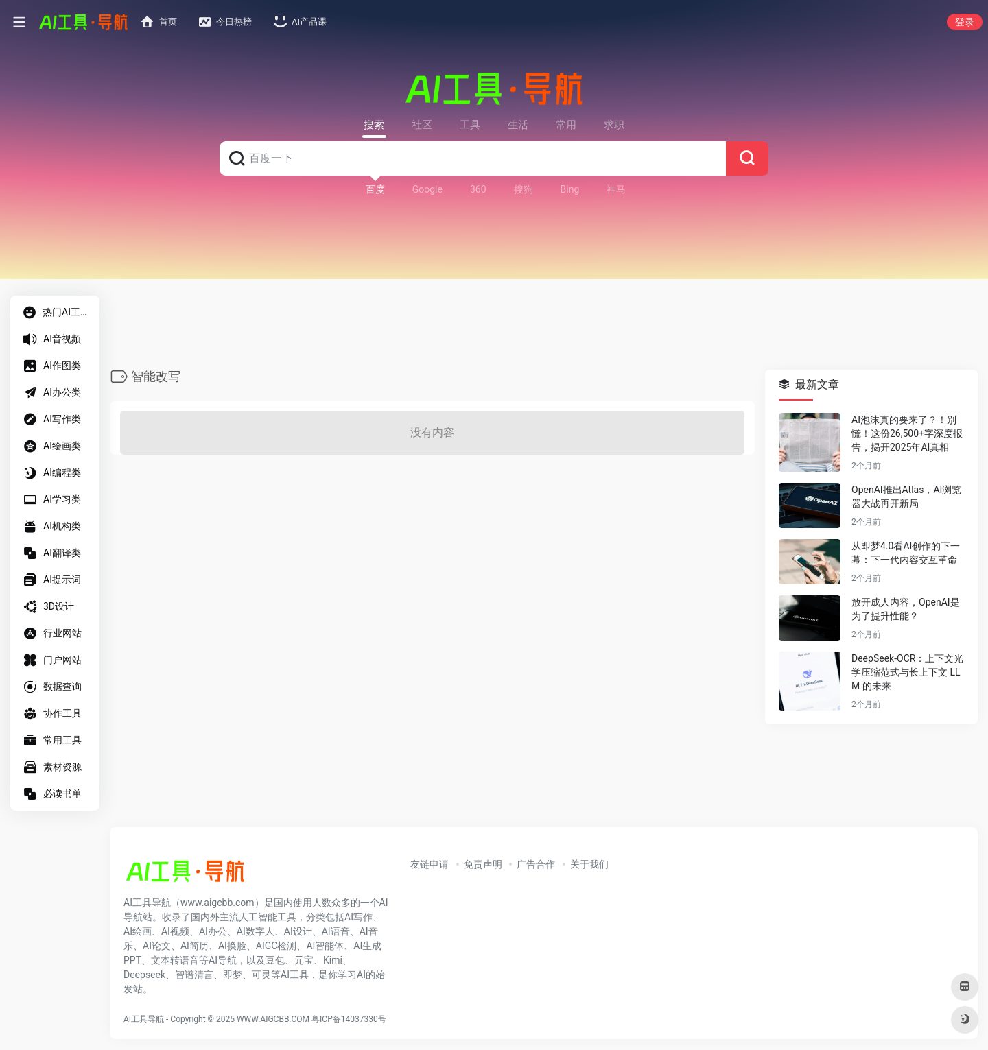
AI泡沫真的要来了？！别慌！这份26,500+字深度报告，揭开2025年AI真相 (907, 434)
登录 (964, 21)
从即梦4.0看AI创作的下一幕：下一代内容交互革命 (905, 553)
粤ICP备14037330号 (348, 1019)
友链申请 (429, 864)
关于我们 (589, 864)
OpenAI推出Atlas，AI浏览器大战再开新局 (906, 497)
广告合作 (536, 864)
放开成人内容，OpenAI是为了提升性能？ (905, 609)
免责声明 (483, 864)
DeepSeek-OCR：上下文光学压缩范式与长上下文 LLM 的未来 (907, 673)
